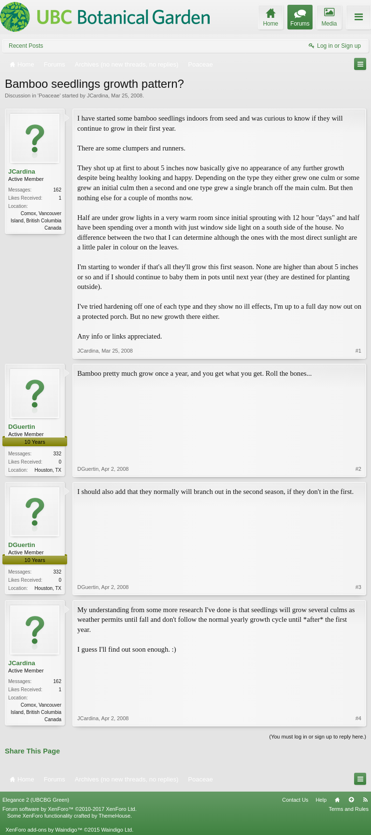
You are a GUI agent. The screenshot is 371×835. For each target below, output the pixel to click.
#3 (358, 587)
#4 (358, 718)
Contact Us (295, 800)
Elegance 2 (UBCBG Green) (35, 800)
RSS (365, 799)
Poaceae (49, 95)
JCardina (97, 95)
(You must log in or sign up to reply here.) (317, 736)
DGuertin (21, 426)
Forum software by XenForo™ (69, 809)
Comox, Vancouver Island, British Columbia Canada (36, 221)
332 (57, 453)
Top (351, 799)
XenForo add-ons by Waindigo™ (43, 830)
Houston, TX (48, 470)
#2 (358, 469)
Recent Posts (26, 45)
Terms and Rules (348, 809)
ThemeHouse (114, 816)
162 (57, 189)
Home (337, 799)
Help (321, 800)
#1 (358, 351)
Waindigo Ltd (116, 830)
